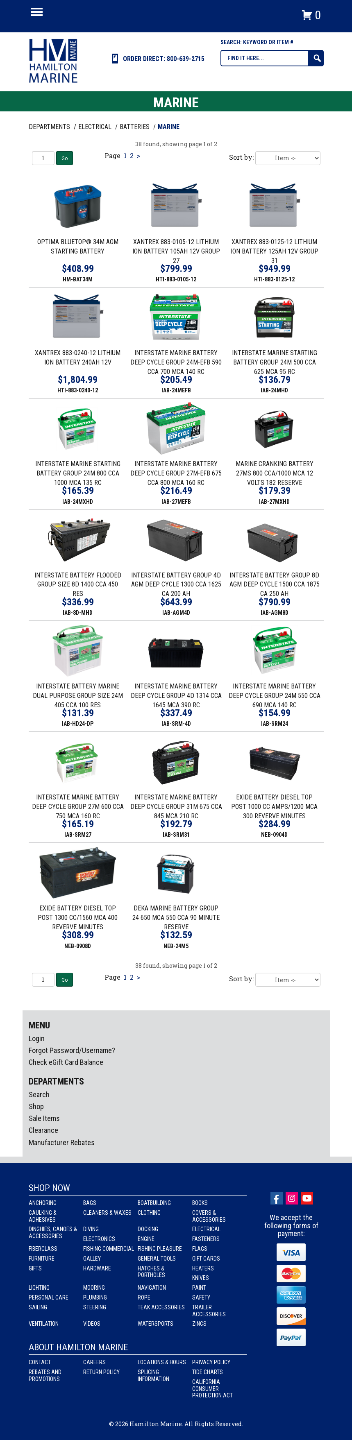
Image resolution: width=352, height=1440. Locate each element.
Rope (144, 1297)
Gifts (35, 1268)
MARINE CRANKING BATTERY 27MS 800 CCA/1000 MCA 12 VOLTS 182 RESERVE (274, 473)
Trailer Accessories (209, 1311)
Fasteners (206, 1239)
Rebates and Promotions (45, 1375)
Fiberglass (43, 1248)
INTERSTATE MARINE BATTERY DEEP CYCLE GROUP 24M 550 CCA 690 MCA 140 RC (274, 695)
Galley (92, 1258)
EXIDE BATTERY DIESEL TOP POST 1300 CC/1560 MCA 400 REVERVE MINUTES (78, 917)
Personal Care (48, 1297)
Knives (200, 1278)
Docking (148, 1229)
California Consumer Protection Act (212, 1389)
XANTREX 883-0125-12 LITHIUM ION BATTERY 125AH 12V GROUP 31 (274, 251)
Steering (94, 1307)
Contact (40, 1362)
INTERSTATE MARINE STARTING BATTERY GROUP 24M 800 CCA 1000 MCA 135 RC (77, 473)
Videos (91, 1323)
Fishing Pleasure (160, 1248)
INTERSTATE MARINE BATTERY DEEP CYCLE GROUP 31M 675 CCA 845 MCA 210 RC (176, 806)
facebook (276, 1198)
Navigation (152, 1287)
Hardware (97, 1268)
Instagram (292, 1198)
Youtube (307, 1198)
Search (39, 1094)
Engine (146, 1239)
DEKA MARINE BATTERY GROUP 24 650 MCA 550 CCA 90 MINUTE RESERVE (176, 917)
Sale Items (44, 1118)
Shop (36, 1106)
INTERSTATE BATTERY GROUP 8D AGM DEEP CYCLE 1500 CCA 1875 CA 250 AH (274, 584)
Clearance (43, 1130)
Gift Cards (206, 1258)
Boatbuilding (154, 1203)
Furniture (42, 1258)
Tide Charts (207, 1372)
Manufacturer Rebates (62, 1142)
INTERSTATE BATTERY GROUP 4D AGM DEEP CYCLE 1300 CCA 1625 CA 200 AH (176, 584)
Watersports (155, 1323)
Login (37, 1038)
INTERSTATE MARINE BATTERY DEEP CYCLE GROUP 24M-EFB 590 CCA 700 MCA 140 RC (176, 362)
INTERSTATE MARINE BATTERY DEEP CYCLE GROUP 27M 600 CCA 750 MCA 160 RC (78, 806)
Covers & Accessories (209, 1216)
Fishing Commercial (108, 1248)
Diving (91, 1229)
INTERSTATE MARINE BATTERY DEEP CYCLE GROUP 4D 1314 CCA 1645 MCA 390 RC (176, 695)
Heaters (203, 1268)
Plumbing (95, 1297)
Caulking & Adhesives (43, 1216)
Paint (199, 1287)
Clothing (149, 1212)
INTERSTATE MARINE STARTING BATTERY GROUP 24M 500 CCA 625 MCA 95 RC (274, 362)
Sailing (38, 1307)
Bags (89, 1203)
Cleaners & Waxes (107, 1212)
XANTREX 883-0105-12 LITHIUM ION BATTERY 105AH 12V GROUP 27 (176, 251)
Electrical (206, 1229)
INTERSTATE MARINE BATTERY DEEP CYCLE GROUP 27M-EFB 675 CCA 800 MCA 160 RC (176, 473)
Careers (94, 1362)
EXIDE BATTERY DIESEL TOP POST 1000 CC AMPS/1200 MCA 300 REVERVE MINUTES (274, 806)
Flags (199, 1248)
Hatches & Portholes (151, 1272)
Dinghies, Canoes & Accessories (53, 1232)
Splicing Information (153, 1375)
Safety (201, 1297)
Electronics (99, 1239)
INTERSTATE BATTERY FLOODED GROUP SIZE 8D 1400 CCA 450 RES (77, 584)
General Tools (157, 1258)
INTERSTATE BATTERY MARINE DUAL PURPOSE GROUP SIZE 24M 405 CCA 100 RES (78, 695)
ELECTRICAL (95, 127)
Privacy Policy (211, 1362)
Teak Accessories (161, 1307)
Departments (50, 127)
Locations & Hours (162, 1362)
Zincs (199, 1323)
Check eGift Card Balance (66, 1062)
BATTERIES (135, 127)
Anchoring (43, 1203)
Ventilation (44, 1323)
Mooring (94, 1287)
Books (200, 1203)
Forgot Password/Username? (72, 1050)
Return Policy (101, 1372)
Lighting (39, 1287)
